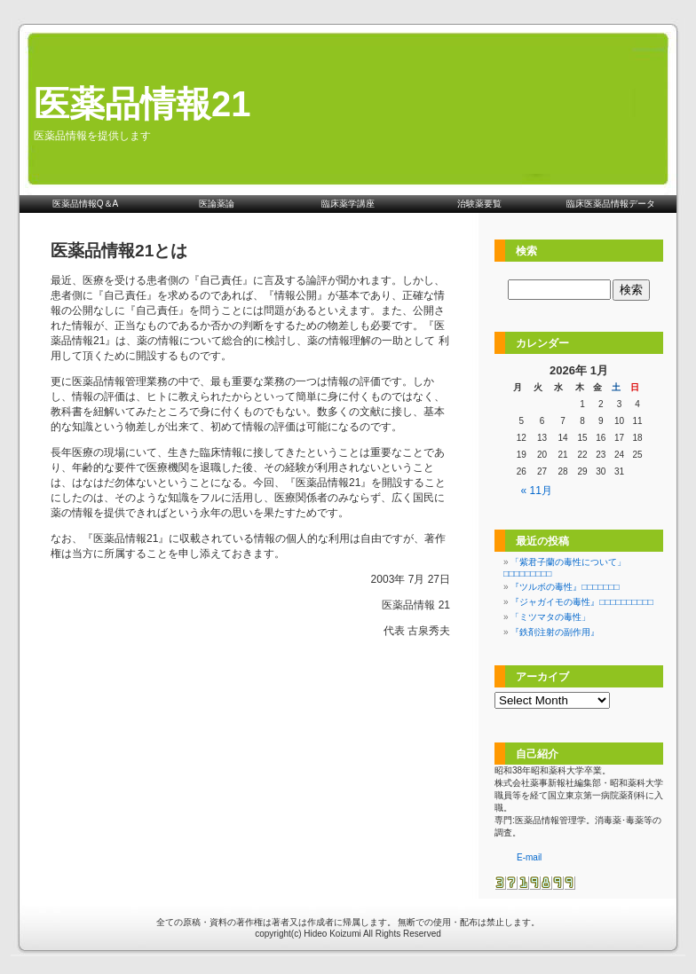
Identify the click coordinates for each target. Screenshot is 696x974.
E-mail (529, 857)
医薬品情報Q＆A (85, 203)
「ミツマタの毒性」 (550, 617)
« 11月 (536, 490)
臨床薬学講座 (348, 203)
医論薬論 (216, 203)
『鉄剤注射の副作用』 (554, 632)
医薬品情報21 (142, 103)
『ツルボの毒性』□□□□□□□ (564, 587)
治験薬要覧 (479, 203)
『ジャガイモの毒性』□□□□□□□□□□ (581, 602)
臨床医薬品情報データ (610, 203)
